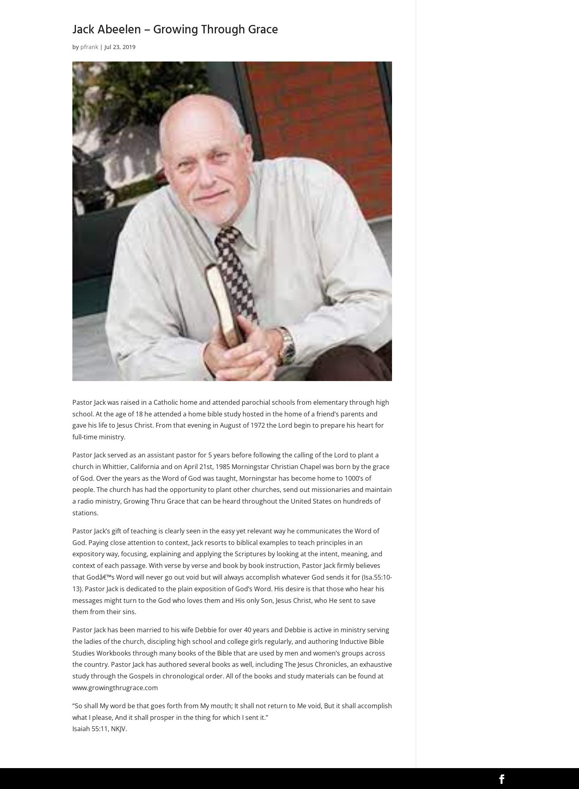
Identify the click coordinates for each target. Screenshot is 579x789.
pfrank (89, 47)
